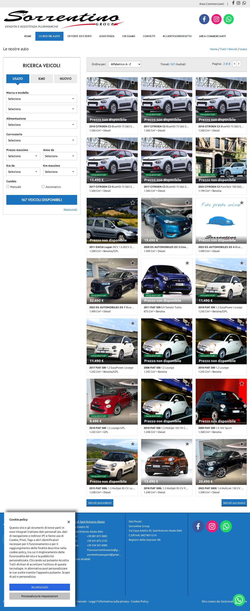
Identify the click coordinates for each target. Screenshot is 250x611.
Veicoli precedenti (100, 502)
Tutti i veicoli (228, 49)
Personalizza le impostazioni (39, 596)
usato (243, 49)
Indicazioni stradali (78, 559)
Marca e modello (17, 92)
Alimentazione (16, 118)
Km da (10, 165)
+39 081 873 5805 (97, 536)
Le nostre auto (49, 36)
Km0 (41, 78)
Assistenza (107, 36)
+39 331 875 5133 (97, 540)
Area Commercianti (211, 4)
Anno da (48, 150)
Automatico (53, 186)
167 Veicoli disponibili (41, 199)
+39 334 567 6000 (97, 545)
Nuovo (65, 78)
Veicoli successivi (234, 502)
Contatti (149, 36)
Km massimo (51, 165)
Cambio (11, 181)
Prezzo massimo (17, 150)
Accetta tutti (39, 587)
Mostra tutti (70, 209)
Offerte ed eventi (80, 36)
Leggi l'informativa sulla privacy (109, 601)
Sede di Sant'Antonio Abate (87, 521)
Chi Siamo (128, 36)
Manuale (16, 186)
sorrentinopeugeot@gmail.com (106, 554)
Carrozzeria (14, 134)
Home (28, 36)
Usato (18, 78)
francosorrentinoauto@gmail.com (107, 550)
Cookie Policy (139, 601)
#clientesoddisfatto (177, 36)
